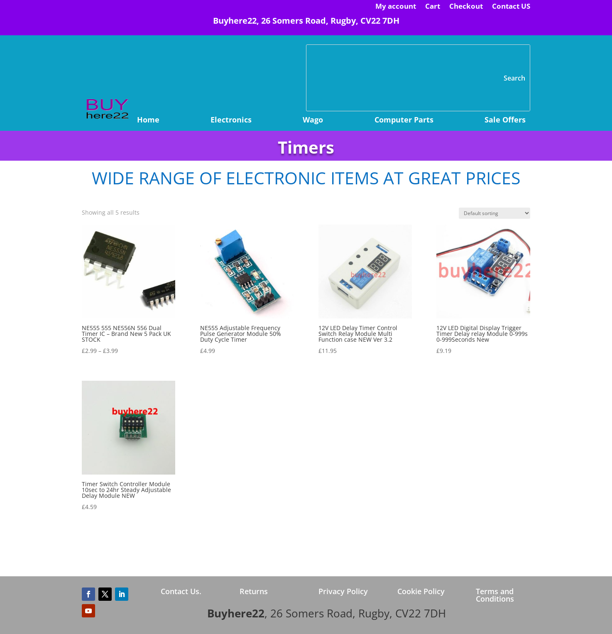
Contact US (511, 7)
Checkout (466, 7)
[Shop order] (494, 213)
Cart (432, 7)
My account (395, 7)
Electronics (231, 121)
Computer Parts (404, 121)
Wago (313, 121)
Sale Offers (505, 121)
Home (148, 121)
